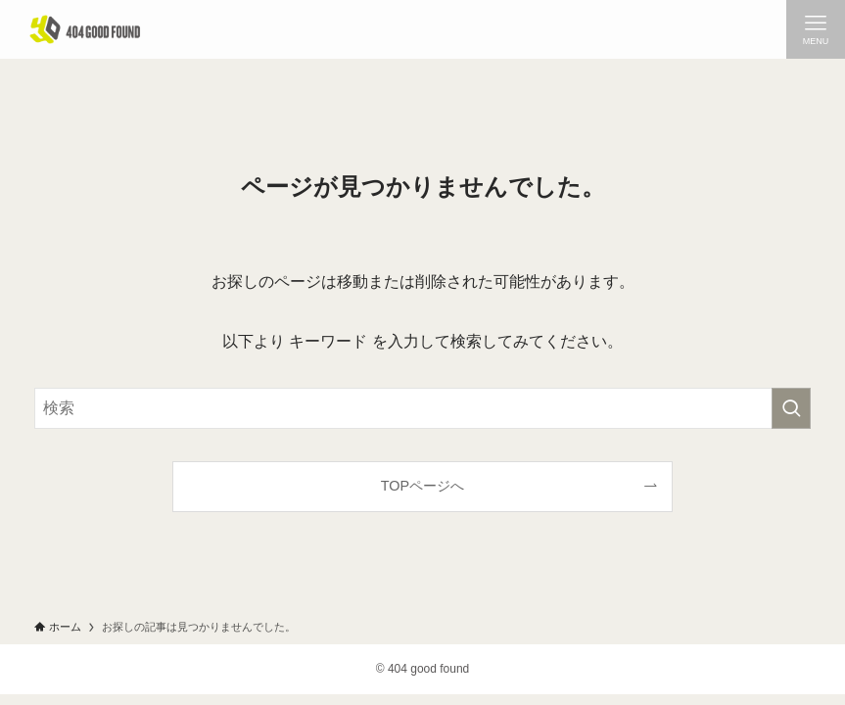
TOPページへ (422, 486)
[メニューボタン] (815, 29)
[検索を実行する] (791, 408)
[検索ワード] (423, 408)
